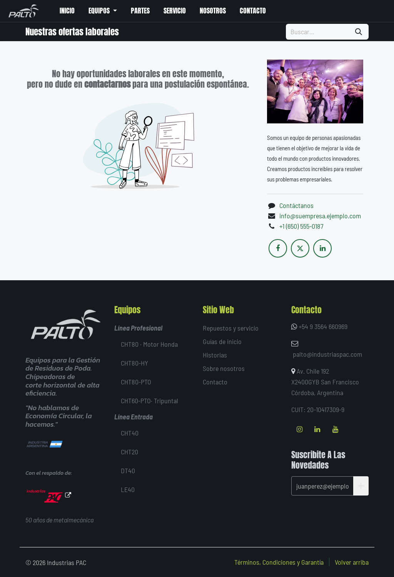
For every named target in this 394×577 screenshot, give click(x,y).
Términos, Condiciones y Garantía (279, 562)
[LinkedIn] (322, 248)
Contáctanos (296, 205)
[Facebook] (278, 248)
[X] (300, 248)
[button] (361, 486)
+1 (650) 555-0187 (301, 226)
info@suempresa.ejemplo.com (320, 215)
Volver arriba (352, 562)
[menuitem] (66, 11)
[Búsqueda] (359, 32)
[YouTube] (335, 429)
